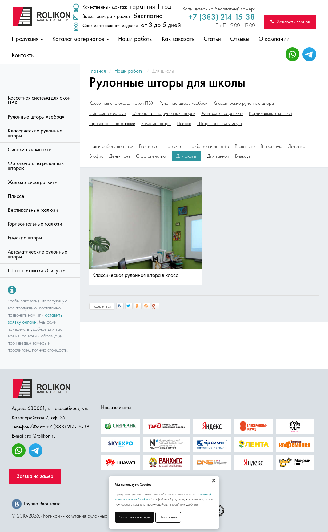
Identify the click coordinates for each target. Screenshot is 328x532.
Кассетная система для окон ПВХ (39, 100)
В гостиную (271, 146)
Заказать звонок (290, 22)
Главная (97, 71)
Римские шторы (25, 237)
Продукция (27, 38)
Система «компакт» (29, 149)
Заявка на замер (35, 476)
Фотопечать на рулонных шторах (36, 165)
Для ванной (218, 156)
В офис (96, 156)
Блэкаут (242, 156)
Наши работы (135, 38)
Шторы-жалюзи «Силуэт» (36, 270)
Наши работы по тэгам (111, 146)
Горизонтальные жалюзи (35, 223)
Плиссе (16, 196)
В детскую (148, 146)
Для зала (296, 146)
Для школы (186, 156)
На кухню (173, 146)
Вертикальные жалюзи (33, 210)
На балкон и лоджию (208, 146)
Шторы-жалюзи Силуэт (219, 123)
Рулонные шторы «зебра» (36, 116)
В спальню (245, 146)
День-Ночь (119, 156)
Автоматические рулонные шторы (37, 254)
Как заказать (178, 38)
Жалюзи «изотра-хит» (32, 182)
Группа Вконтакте (36, 503)
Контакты (23, 55)
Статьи (212, 38)
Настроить (168, 517)
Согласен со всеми (134, 517)
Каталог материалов (80, 38)
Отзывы (239, 38)
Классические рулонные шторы (35, 133)
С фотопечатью (151, 156)
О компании (274, 38)
